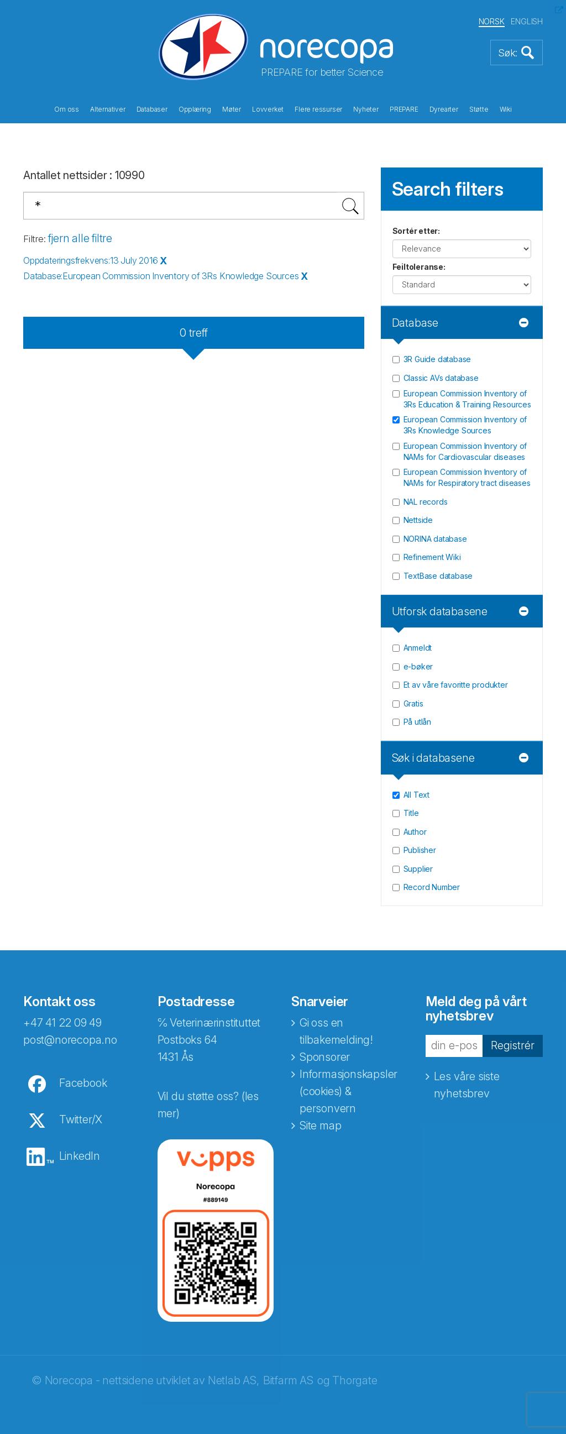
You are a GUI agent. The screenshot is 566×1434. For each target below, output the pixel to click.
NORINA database (435, 538)
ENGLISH (527, 21)
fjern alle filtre (80, 238)
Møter (231, 109)
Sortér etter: (416, 230)
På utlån (417, 721)
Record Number (431, 887)
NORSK (492, 21)
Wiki (506, 109)
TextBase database (438, 575)
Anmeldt (417, 647)
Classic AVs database (441, 378)
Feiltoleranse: (419, 266)
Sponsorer (325, 1057)
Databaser (152, 109)
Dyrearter (443, 109)
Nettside (418, 520)
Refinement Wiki (432, 557)
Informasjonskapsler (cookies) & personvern (348, 1091)
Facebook (83, 1083)
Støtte (479, 109)
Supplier (418, 868)
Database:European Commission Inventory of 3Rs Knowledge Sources (160, 275)
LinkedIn (79, 1156)
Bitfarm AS (288, 1380)
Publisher (419, 850)
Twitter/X (80, 1119)
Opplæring (195, 109)
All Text (416, 794)
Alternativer (107, 109)
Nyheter (366, 109)
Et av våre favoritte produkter (455, 684)
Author (415, 831)
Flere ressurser (318, 109)
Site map (320, 1125)
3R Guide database (437, 359)
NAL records (425, 501)
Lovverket (268, 109)
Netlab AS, (233, 1380)
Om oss (66, 109)
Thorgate (354, 1380)
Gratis (413, 703)
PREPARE (404, 109)
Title (411, 813)
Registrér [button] (512, 1045)
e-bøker (418, 666)
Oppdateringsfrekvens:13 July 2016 (90, 260)
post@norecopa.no (70, 1039)
